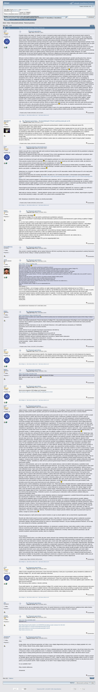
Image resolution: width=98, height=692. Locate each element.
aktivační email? (16, 10)
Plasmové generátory (29, 22)
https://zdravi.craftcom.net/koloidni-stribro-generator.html (32, 17)
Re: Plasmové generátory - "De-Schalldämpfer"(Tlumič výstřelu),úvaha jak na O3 (46, 121)
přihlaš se (16, 9)
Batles (5, 210)
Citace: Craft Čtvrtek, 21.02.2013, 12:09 (28, 373)
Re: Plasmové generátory (33, 211)
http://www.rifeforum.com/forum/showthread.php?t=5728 (34, 626)
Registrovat (32, 19)
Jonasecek (7, 636)
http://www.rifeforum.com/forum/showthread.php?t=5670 (34, 628)
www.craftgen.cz (50, 17)
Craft (5, 31)
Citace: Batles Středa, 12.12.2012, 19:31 (28, 263)
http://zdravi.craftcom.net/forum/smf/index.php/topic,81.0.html (36, 392)
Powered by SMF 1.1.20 (42, 689)
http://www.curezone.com (26, 630)
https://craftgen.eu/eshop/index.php (31, 16)
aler (5, 603)
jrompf (6, 616)
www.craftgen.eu (57, 17)
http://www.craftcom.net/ (44, 115)
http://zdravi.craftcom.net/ (32, 115)
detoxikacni (7, 120)
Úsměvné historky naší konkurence (36, 147)
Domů (7, 19)
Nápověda (13, 19)
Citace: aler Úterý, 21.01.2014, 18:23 (27, 620)
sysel (5, 259)
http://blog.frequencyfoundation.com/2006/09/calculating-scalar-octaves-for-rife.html (42, 625)
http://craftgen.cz (22, 115)
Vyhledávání (19, 19)
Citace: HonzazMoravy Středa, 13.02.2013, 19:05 (30, 315)
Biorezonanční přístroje (17, 22)
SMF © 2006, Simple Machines (54, 689)
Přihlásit (26, 19)
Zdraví (4, 22)
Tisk (92, 25)
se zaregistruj (25, 9)
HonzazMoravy (8, 246)
